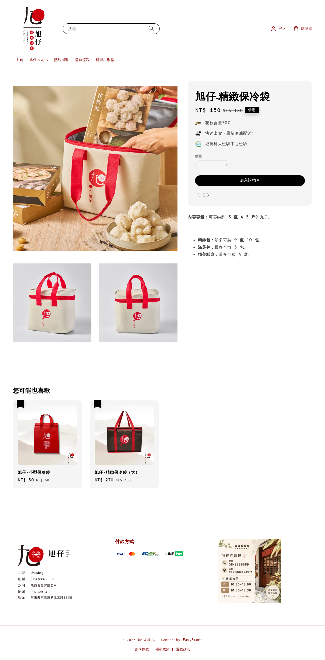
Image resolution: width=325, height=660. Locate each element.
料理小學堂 (105, 59)
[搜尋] (151, 29)
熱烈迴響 (61, 59)
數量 (198, 156)
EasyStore (193, 640)
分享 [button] (202, 195)
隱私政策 (163, 649)
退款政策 (183, 649)
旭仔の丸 (36, 60)
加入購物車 (250, 180)
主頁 (19, 59)
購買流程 (82, 59)
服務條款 (142, 649)
